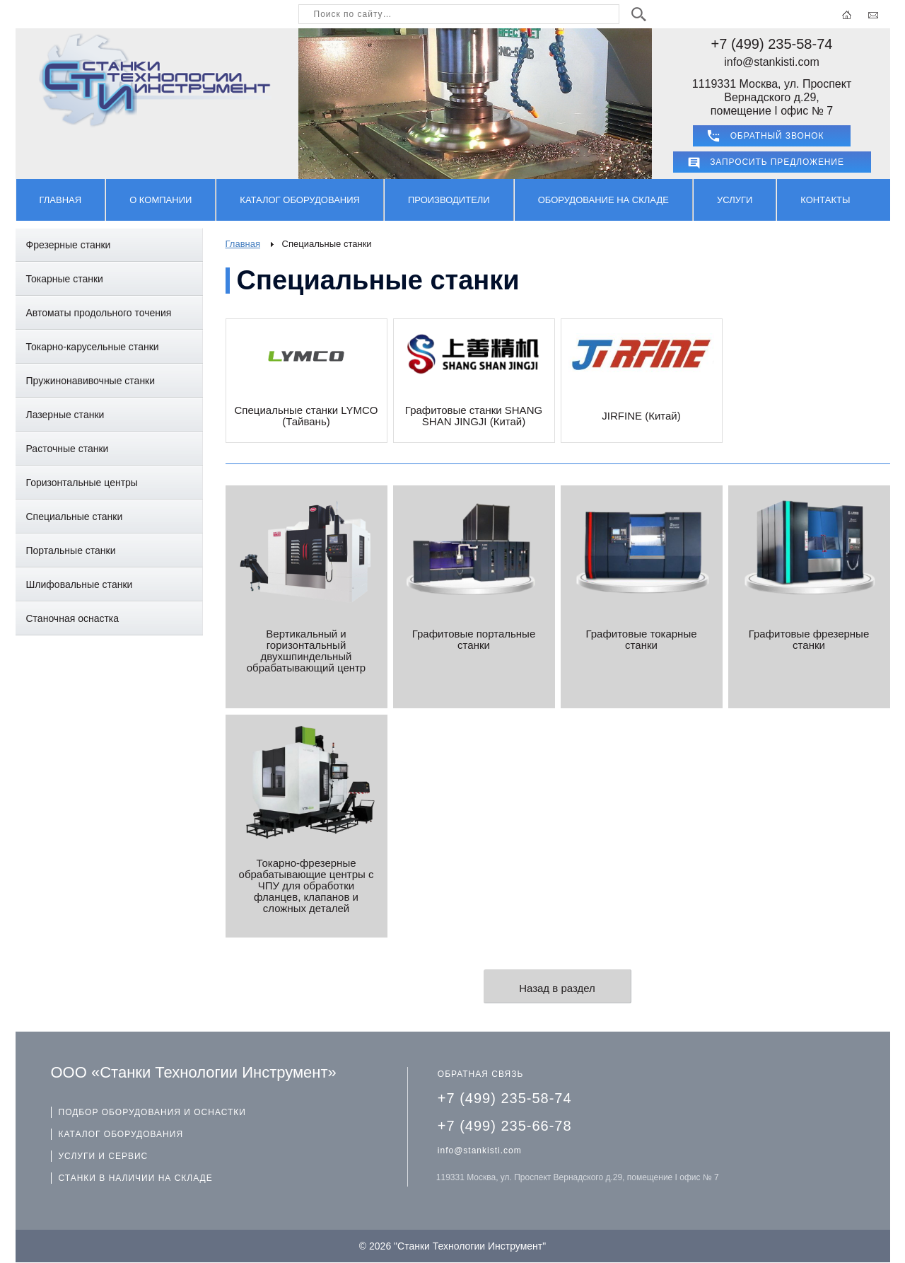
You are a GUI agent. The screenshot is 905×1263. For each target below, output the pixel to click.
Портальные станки (71, 550)
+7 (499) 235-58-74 (772, 44)
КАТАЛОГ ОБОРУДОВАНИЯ (121, 1134)
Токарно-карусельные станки (92, 346)
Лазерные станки (65, 414)
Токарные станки (64, 278)
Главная (61, 200)
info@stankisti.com (771, 62)
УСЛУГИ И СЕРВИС (103, 1156)
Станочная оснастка (72, 618)
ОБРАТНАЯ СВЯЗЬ (481, 1074)
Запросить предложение (777, 162)
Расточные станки (67, 448)
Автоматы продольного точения (99, 312)
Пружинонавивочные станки (91, 380)
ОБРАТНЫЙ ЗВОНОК (777, 136)
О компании (160, 200)
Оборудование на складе (603, 200)
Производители (449, 200)
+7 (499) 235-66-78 (505, 1126)
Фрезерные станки (68, 244)
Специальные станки (74, 516)
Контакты (825, 200)
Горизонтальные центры (82, 482)
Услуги (734, 200)
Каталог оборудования (300, 200)
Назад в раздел (557, 988)
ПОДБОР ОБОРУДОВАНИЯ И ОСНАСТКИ (152, 1112)
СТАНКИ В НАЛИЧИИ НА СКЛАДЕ (136, 1178)
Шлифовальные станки (79, 584)
